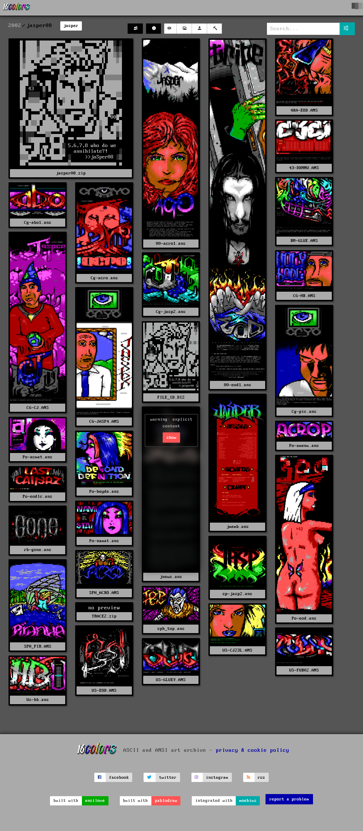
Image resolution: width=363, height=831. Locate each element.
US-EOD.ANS (104, 690)
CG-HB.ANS (304, 295)
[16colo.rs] (16, 8)
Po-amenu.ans (304, 445)
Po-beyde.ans (104, 491)
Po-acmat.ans (37, 457)
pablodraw (166, 800)
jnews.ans (171, 576)
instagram (217, 777)
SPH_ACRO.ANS (104, 592)
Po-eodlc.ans (37, 496)
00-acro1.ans (171, 243)
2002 (15, 25)
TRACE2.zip (104, 616)
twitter (168, 777)
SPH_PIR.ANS (37, 646)
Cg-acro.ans (104, 278)
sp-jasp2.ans (237, 594)
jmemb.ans (238, 526)
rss (261, 777)
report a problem (289, 799)
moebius (248, 800)
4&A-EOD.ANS (304, 110)
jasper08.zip (71, 173)
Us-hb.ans (38, 699)
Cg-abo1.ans (37, 222)
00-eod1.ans (237, 385)
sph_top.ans (171, 628)
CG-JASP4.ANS (104, 421)
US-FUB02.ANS (304, 670)
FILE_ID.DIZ (171, 397)
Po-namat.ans (104, 541)
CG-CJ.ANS (38, 407)
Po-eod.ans (304, 618)
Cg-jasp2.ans (171, 311)
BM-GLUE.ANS (304, 240)
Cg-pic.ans (304, 411)
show (172, 437)
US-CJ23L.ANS (237, 650)
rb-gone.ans (37, 549)
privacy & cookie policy (252, 750)
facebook (119, 777)
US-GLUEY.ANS (171, 680)
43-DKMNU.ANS (304, 168)
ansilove (95, 800)
